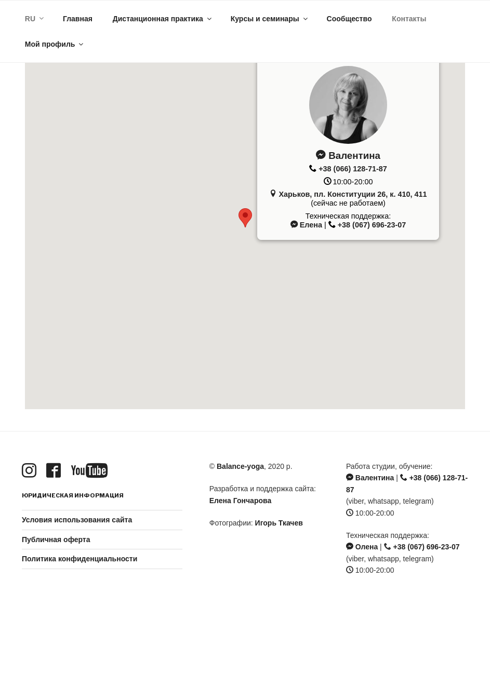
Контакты (409, 19)
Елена (306, 225)
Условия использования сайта (77, 520)
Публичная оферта (56, 539)
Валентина (348, 155)
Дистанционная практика (163, 19)
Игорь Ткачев (279, 523)
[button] (245, 217)
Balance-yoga (240, 466)
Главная (77, 19)
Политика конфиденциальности (79, 559)
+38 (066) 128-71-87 (353, 169)
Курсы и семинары (270, 19)
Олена (362, 547)
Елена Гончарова (240, 500)
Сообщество (349, 19)
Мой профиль (55, 44)
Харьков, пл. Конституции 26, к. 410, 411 (348, 194)
